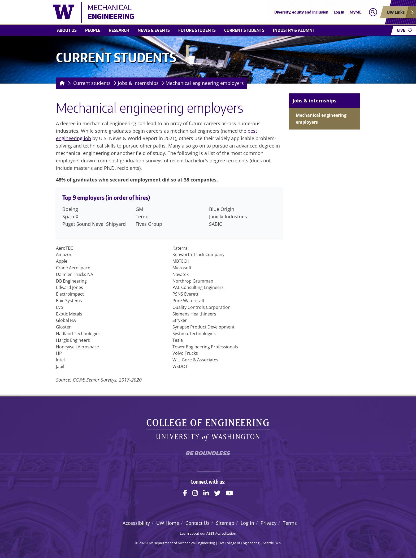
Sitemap (225, 523)
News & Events (154, 30)
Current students (244, 30)
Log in (339, 12)
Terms (290, 523)
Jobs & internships (138, 83)
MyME (356, 12)
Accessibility (136, 523)
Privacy (268, 523)
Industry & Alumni (293, 30)
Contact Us (197, 523)
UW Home (167, 523)
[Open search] (373, 12)
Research (119, 30)
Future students (197, 30)
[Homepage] (61, 83)
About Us (67, 30)
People (92, 30)
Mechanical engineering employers (205, 83)
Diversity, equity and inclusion (301, 12)
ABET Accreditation (221, 533)
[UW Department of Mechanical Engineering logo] (169, 12)
